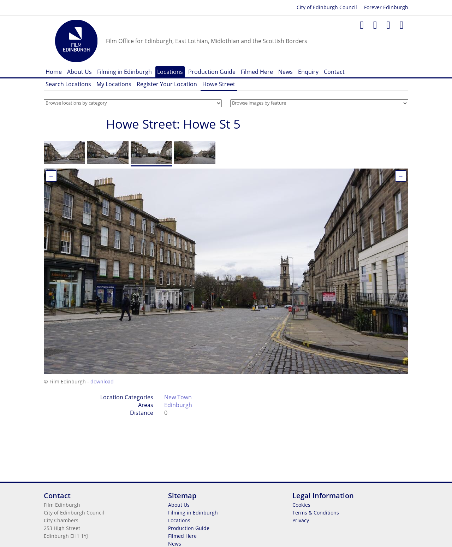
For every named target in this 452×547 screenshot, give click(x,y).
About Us (79, 72)
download (102, 381)
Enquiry (308, 72)
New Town (178, 397)
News (285, 72)
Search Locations (68, 84)
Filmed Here (257, 72)
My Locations (113, 84)
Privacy (300, 520)
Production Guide (212, 72)
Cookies (301, 504)
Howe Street (218, 84)
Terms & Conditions (315, 512)
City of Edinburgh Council (327, 7)
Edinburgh (178, 405)
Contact (334, 72)
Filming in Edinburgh (124, 72)
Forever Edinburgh (386, 7)
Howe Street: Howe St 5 (173, 124)
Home (54, 72)
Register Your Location (167, 84)
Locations (170, 72)
